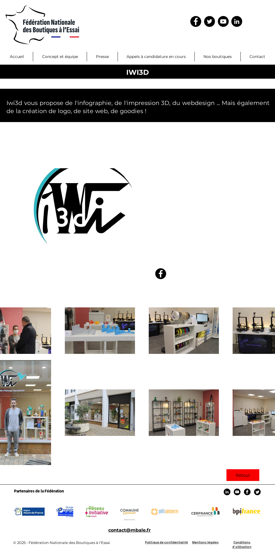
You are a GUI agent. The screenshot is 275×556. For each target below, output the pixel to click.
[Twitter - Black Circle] (209, 21)
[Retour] (242, 475)
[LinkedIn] (236, 21)
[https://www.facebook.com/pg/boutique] (160, 273)
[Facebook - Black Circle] (195, 21)
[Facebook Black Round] (247, 492)
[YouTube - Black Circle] (223, 21)
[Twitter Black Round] (257, 492)
